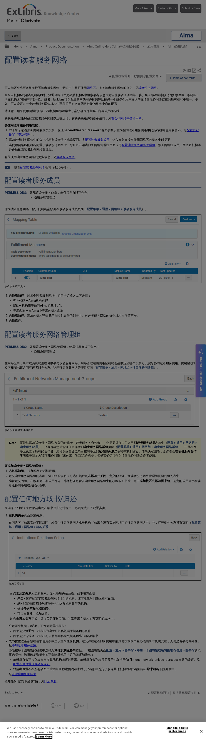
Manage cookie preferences (177, 729)
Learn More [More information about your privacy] (44, 736)
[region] (103, 731)
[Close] (201, 731)
